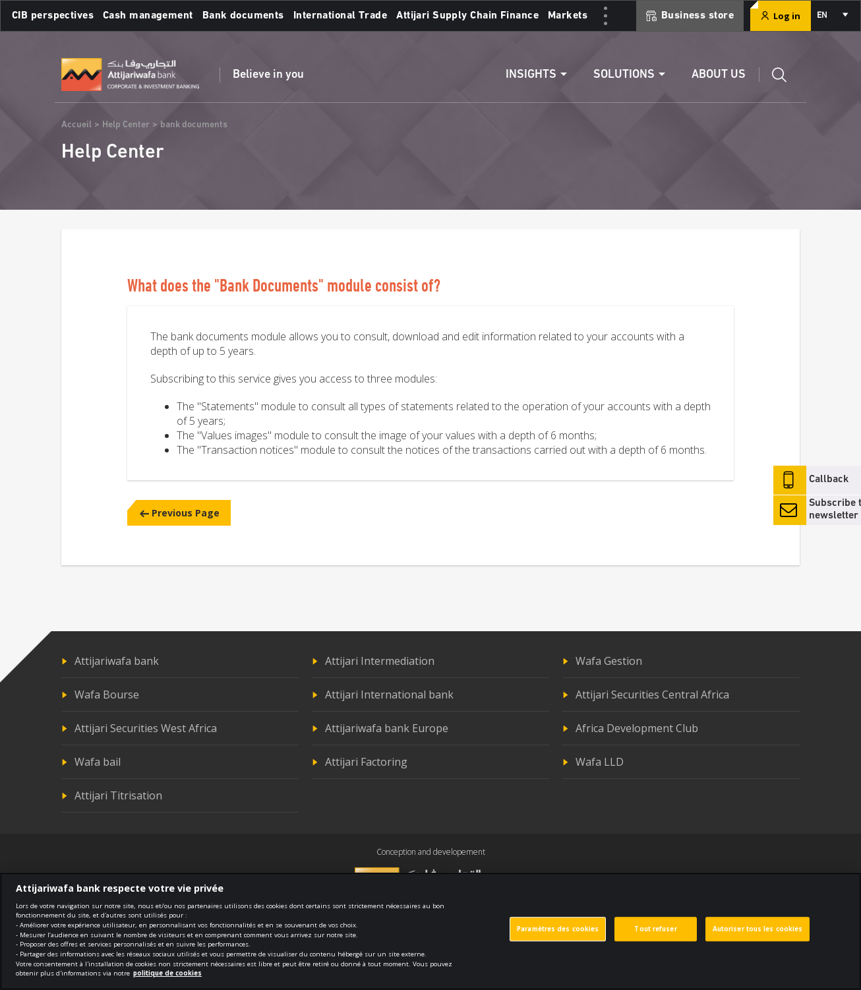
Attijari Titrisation (118, 795)
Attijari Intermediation (379, 661)
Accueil (76, 125)
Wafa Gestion (609, 661)
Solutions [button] (624, 75)
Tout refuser (655, 938)
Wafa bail (97, 762)
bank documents (193, 125)
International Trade (340, 16)
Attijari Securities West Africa (145, 728)
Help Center (126, 125)
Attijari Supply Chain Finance (467, 16)
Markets (567, 16)
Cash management (148, 16)
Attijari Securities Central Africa (652, 694)
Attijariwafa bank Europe (386, 728)
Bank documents (243, 16)
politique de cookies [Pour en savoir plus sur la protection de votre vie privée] (167, 982)
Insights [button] (531, 75)
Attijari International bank (389, 694)
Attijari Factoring (366, 762)
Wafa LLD (600, 762)
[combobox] (831, 15)
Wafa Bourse (106, 694)
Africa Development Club (637, 728)
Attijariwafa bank (116, 661)
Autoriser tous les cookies (758, 938)
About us (719, 75)
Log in (780, 16)
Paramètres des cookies (558, 938)
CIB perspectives (53, 16)
